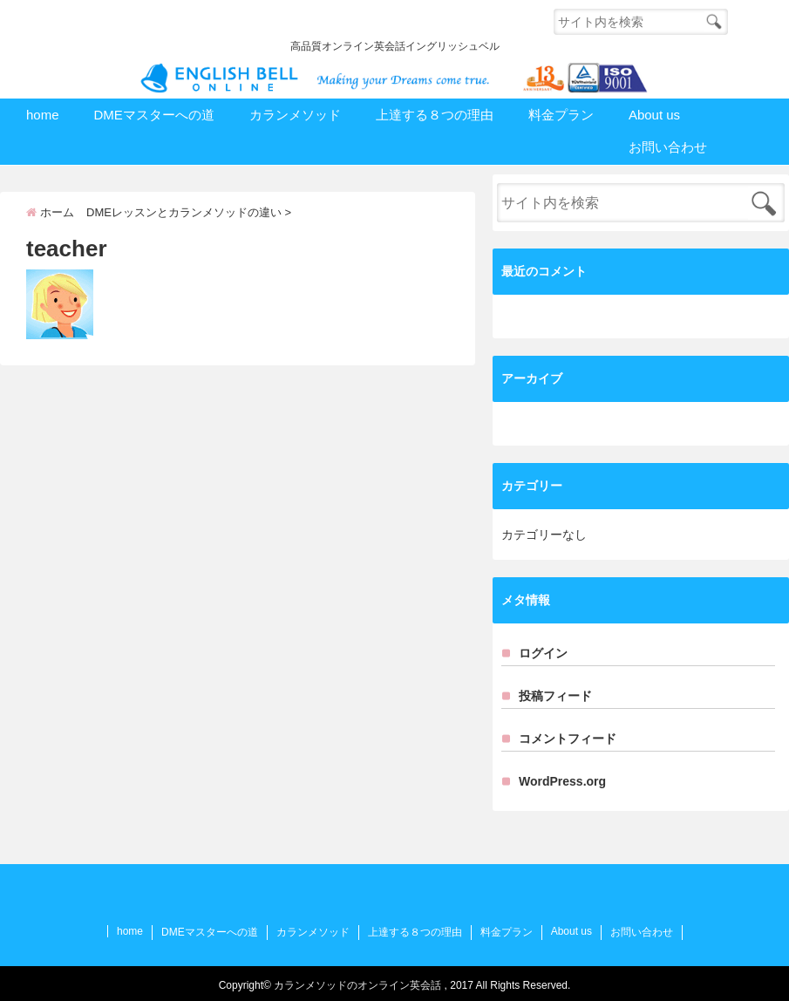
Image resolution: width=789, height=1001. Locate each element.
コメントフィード (567, 739)
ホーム (50, 212)
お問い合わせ (668, 147)
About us (654, 114)
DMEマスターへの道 (154, 114)
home (42, 114)
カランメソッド (295, 114)
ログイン (543, 653)
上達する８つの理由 (434, 114)
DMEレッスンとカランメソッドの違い (184, 212)
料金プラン (561, 114)
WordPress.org (562, 781)
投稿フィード (555, 696)
